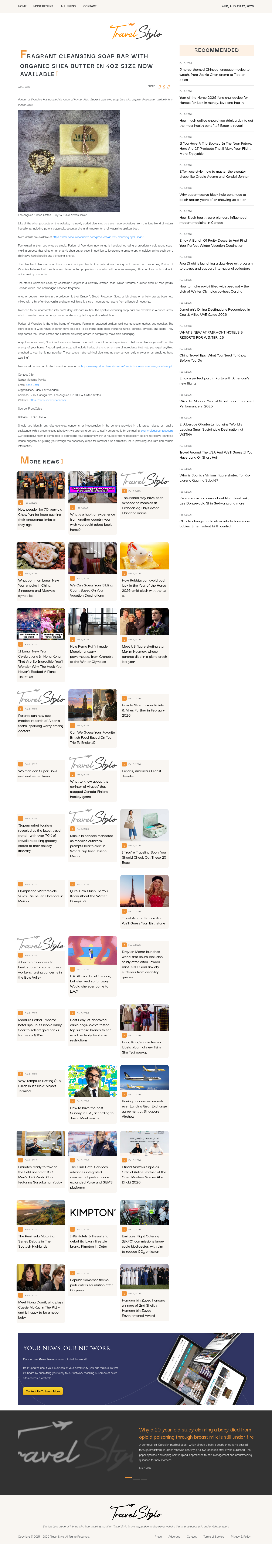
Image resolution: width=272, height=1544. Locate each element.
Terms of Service (214, 1536)
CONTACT (89, 6)
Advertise (174, 1536)
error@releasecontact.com (156, 430)
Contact (192, 1536)
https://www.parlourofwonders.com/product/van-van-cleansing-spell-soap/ (98, 236)
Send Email (32, 384)
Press (158, 1536)
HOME (22, 6)
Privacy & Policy (241, 1536)
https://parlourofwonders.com (48, 399)
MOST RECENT (43, 6)
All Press (68, 6)
